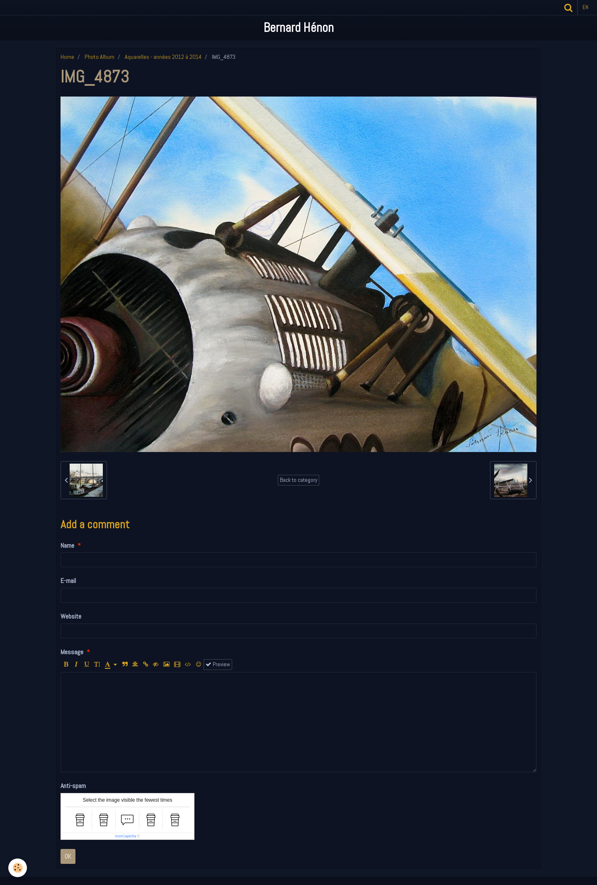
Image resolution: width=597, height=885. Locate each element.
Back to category (298, 480)
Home (67, 56)
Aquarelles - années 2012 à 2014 (163, 56)
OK (68, 856)
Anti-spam (73, 785)
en (585, 7)
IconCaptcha (125, 836)
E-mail (68, 580)
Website (71, 616)
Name (67, 545)
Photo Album (99, 56)
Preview (218, 664)
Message (72, 652)
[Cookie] (17, 867)
